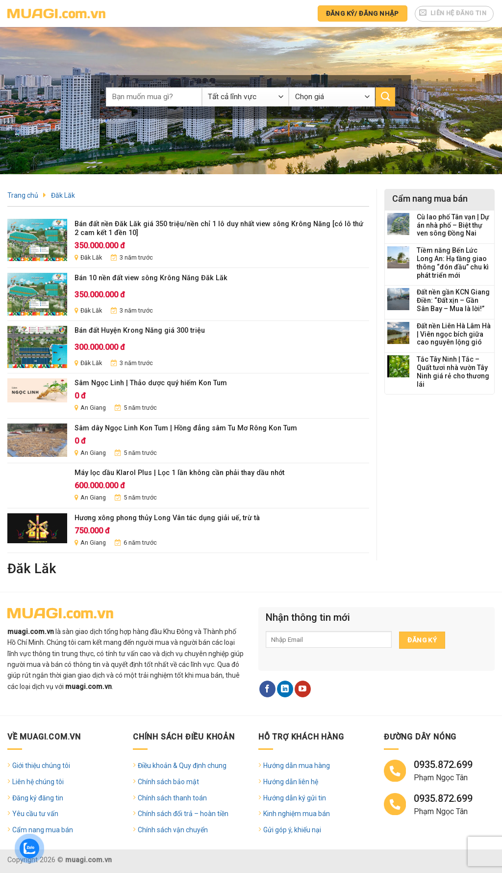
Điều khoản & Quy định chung (182, 765)
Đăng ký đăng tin (37, 798)
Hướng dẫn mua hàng (296, 765)
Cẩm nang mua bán (42, 830)
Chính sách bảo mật (168, 782)
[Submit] (385, 96)
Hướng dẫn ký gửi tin (294, 798)
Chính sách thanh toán (172, 798)
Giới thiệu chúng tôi (41, 765)
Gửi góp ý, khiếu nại (292, 830)
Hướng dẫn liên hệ (290, 782)
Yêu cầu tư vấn (35, 814)
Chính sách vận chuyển (173, 830)
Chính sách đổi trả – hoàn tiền (183, 814)
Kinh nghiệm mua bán (296, 814)
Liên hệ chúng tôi (38, 782)
